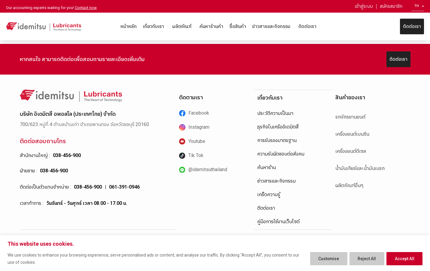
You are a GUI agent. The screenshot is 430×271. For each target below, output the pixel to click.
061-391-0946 (124, 187)
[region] (215, 253)
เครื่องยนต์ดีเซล (350, 151)
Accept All (404, 258)
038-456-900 (67, 155)
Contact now (86, 7)
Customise (325, 258)
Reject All (365, 258)
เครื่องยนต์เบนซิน (352, 134)
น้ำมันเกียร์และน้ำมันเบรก (360, 168)
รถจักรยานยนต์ (350, 117)
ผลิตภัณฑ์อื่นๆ (349, 185)
